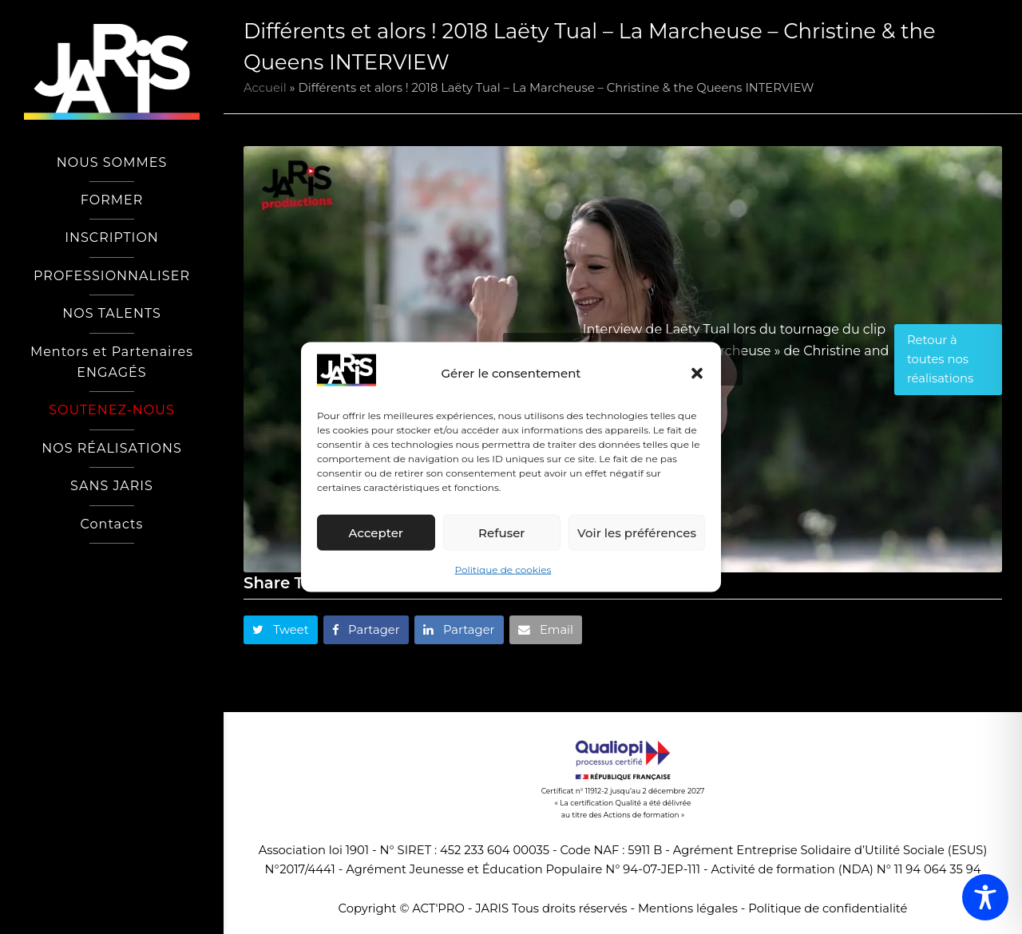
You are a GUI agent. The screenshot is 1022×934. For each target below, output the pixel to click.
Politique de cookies (503, 570)
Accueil (265, 88)
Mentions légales (688, 908)
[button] (697, 374)
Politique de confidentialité (827, 908)
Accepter (376, 532)
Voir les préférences (636, 532)
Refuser (501, 532)
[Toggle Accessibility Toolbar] (985, 897)
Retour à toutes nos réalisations (940, 359)
